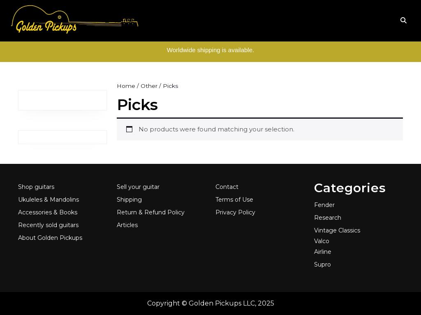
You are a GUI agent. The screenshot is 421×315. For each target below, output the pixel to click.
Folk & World (198, 20)
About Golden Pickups (50, 237)
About (315, 20)
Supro (322, 264)
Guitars (155, 20)
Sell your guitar (138, 187)
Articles (347, 20)
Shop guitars (36, 187)
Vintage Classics (337, 230)
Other (149, 86)
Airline (322, 251)
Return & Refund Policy (151, 212)
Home (118, 20)
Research (327, 217)
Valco (321, 241)
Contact (226, 187)
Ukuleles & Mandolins (48, 199)
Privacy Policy (235, 212)
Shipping (129, 199)
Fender (324, 205)
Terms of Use (234, 199)
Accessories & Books (262, 20)
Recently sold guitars (48, 225)
